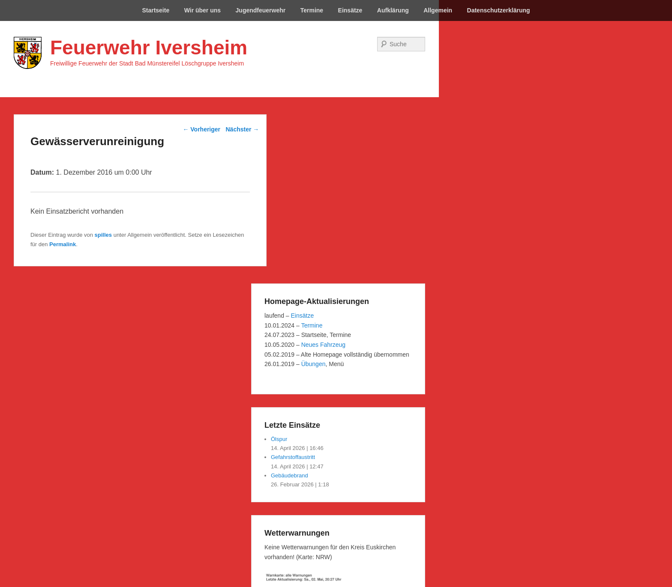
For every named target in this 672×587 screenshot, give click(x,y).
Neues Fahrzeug (323, 344)
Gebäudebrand (289, 475)
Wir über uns (202, 10)
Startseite (155, 10)
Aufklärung (393, 10)
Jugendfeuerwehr (261, 10)
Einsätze (350, 10)
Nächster (242, 129)
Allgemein (437, 10)
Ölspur (279, 439)
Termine (311, 10)
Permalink (62, 244)
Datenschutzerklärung (498, 10)
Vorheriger (201, 129)
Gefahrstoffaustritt (293, 457)
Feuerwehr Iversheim (148, 47)
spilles (103, 235)
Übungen (313, 364)
